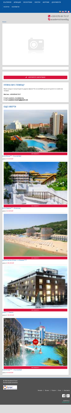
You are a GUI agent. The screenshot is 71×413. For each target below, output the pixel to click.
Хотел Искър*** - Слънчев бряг (11, 156)
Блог (59, 390)
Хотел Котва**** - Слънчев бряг (12, 370)
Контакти (15, 7)
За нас (47, 390)
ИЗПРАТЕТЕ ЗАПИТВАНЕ (35, 77)
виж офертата (35, 153)
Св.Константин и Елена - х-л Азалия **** (14, 260)
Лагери (37, 2)
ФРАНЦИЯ (17, 2)
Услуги (6, 7)
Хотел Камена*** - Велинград (11, 208)
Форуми (46, 2)
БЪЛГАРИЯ (7, 2)
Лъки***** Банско (7, 312)
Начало (4, 21)
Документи (56, 2)
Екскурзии (27, 2)
